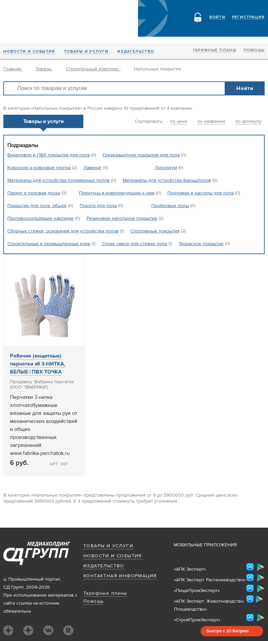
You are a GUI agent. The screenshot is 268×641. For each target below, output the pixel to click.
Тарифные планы (214, 50)
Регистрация (248, 17)
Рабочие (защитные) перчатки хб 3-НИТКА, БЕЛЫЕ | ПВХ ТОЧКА (37, 364)
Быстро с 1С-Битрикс (227, 631)
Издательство (135, 51)
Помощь (254, 50)
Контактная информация (120, 576)
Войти (217, 17)
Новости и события (29, 51)
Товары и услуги (86, 51)
